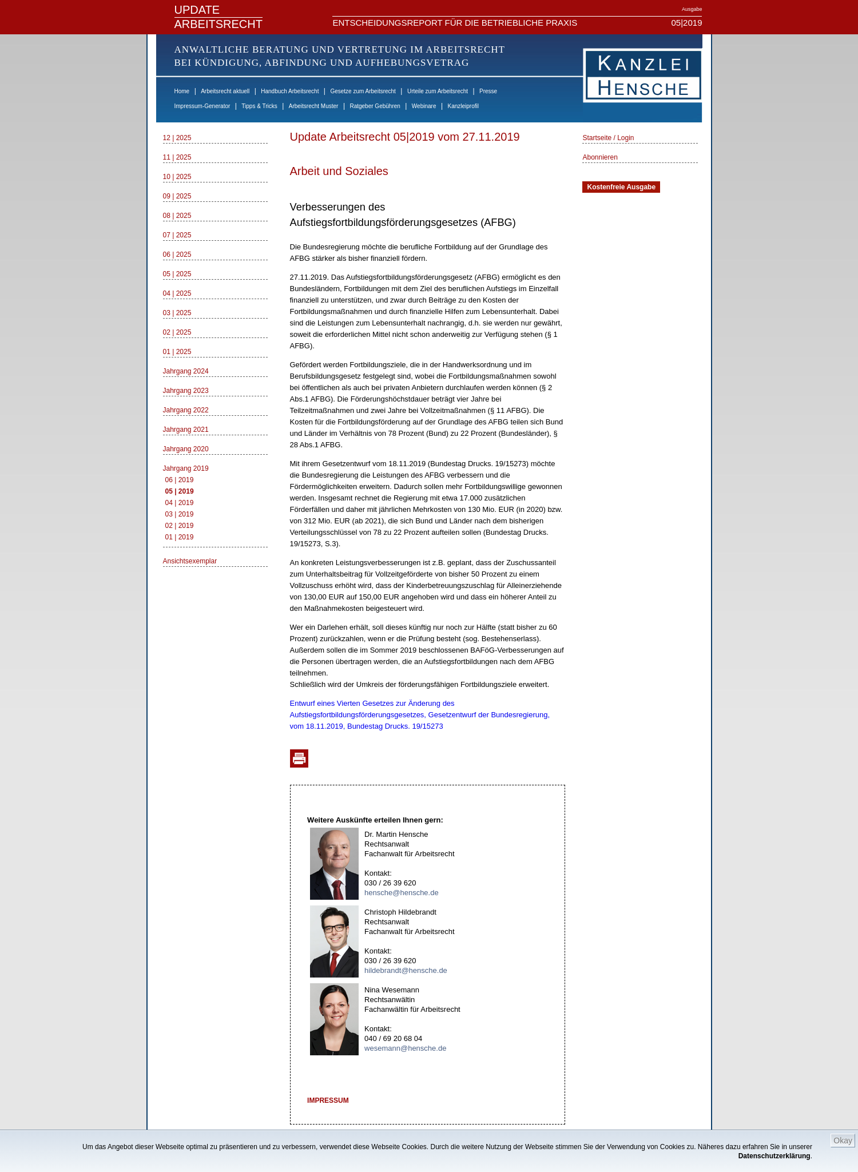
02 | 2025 (177, 332)
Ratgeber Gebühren (374, 106)
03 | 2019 (179, 514)
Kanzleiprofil (462, 106)
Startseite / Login (608, 138)
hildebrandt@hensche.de (405, 970)
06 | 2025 (177, 255)
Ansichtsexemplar (190, 561)
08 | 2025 (177, 216)
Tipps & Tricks (259, 106)
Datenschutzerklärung (774, 1156)
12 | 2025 (177, 138)
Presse (488, 91)
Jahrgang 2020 (186, 449)
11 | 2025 (177, 157)
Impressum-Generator (202, 106)
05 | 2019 (179, 491)
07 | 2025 (177, 235)
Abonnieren (599, 157)
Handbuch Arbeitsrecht (290, 91)
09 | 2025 (177, 196)
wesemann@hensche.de (405, 1048)
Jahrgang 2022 (186, 410)
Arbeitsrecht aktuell (225, 91)
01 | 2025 (177, 352)
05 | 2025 (177, 274)
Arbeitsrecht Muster (314, 106)
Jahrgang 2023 (186, 391)
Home (182, 91)
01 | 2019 (179, 537)
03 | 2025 (177, 313)
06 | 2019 (179, 480)
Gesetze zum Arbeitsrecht (363, 91)
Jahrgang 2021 (186, 430)
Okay (842, 1140)
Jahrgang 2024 (186, 371)
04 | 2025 (177, 293)
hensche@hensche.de (401, 892)
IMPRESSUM (328, 1100)
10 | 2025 (177, 177)
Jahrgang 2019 (186, 468)
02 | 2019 (179, 526)
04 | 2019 (179, 503)
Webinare (424, 106)
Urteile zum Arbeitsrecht (437, 91)
